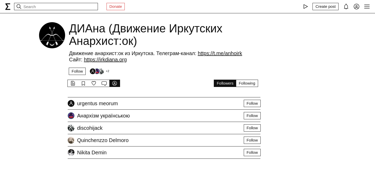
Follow (77, 71)
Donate (115, 6)
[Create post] (325, 6)
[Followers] (99, 71)
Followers (225, 83)
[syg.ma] (7, 6)
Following (247, 83)
